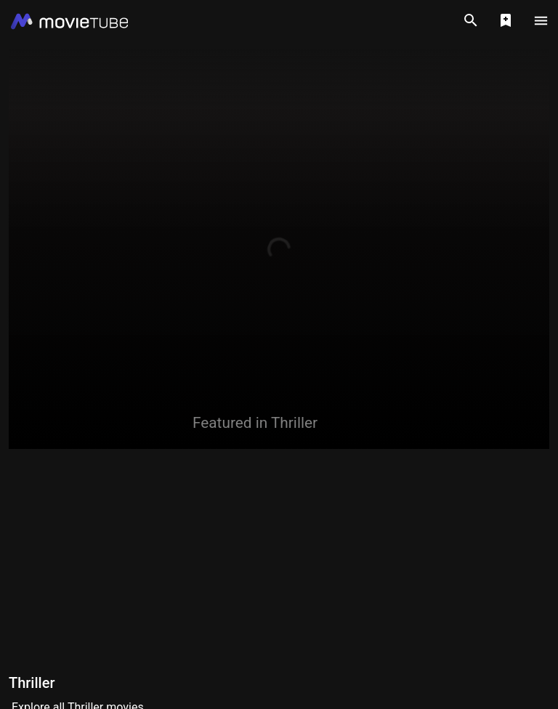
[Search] (470, 20)
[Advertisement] (279, 559)
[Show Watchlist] (505, 20)
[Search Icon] (471, 20)
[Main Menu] (540, 20)
